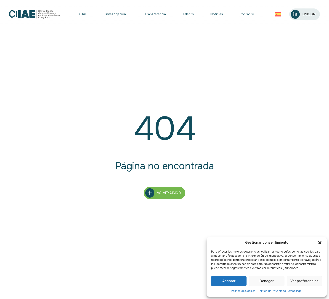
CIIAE (84, 14)
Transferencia (155, 14)
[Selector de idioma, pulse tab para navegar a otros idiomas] (279, 14)
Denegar (267, 281)
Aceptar (229, 281)
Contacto (246, 14)
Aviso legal (295, 291)
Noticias (216, 14)
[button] (320, 242)
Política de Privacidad (272, 291)
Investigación (117, 14)
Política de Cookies (243, 291)
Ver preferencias (304, 281)
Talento (188, 14)
